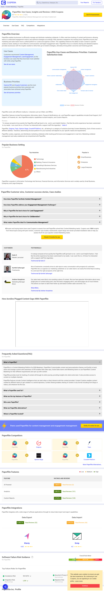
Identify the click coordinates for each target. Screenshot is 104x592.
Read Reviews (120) (69, 498)
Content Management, (27, 54)
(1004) (25, 15)
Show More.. (35, 288)
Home (2, 6)
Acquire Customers (21, 85)
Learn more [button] (79, 581)
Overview (6, 25)
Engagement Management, (13, 57)
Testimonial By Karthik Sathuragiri (41, 273)
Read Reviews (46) (81, 522)
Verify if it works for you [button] (91, 420)
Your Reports (85, 2)
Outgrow (11, 128)
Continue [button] (85, 586)
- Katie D (64, 125)
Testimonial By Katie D (38, 261)
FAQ (22, 25)
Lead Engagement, (28, 57)
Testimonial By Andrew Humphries (42, 291)
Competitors (30, 25)
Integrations (41, 25)
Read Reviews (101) (69, 491)
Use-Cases (15, 25)
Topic (16, 128)
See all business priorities (12, 92)
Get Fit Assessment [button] (92, 15)
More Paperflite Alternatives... (92, 464)
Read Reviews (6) (68, 485)
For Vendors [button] (97, 2)
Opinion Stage (23, 128)
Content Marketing (11, 6)
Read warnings (59, 577)
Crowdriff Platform (35, 128)
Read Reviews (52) (31, 522)
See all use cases (9, 64)
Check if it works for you (52, 237)
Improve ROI (8, 85)
